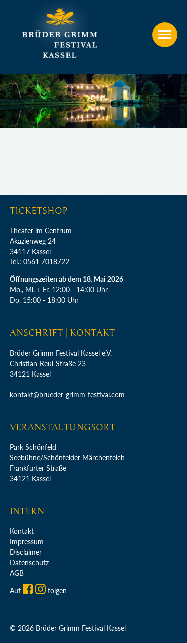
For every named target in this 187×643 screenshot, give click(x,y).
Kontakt (22, 531)
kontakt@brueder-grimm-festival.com (67, 394)
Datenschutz (29, 562)
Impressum (27, 541)
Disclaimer (26, 552)
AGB (17, 573)
